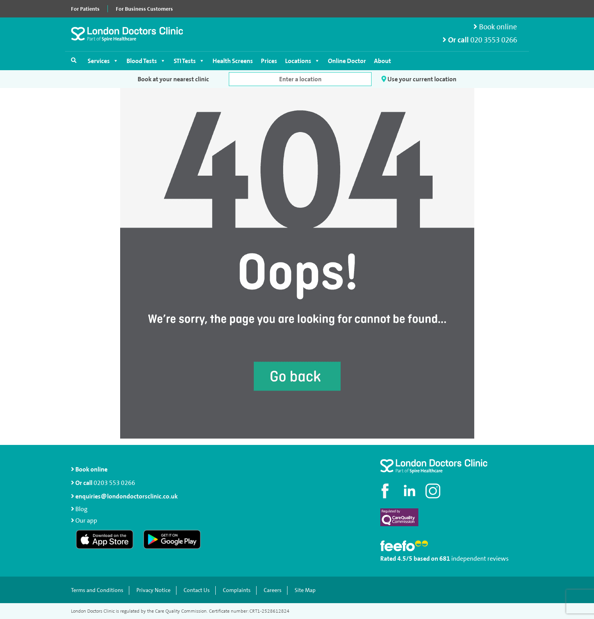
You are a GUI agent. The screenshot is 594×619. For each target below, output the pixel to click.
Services (103, 61)
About (382, 61)
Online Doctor (347, 61)
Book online (495, 27)
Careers (273, 590)
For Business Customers (144, 8)
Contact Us (197, 590)
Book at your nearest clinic (173, 79)
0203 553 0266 (114, 483)
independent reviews (480, 558)
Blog (81, 509)
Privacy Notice (153, 590)
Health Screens (233, 61)
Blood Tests (146, 61)
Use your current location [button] (418, 79)
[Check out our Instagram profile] (434, 491)
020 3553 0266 (493, 40)
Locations (302, 61)
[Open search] (74, 60)
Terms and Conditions (97, 590)
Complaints (237, 590)
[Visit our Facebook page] (386, 491)
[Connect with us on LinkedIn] (410, 491)
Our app (86, 520)
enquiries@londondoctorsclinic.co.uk (124, 496)
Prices (269, 61)
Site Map (305, 590)
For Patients (85, 8)
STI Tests (189, 61)
